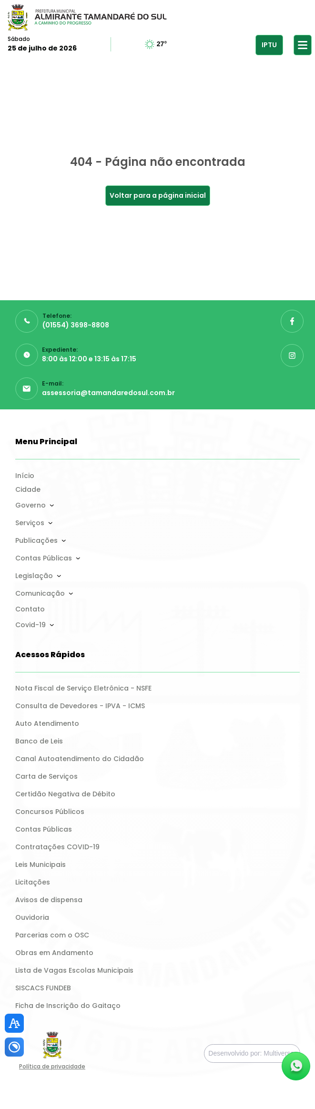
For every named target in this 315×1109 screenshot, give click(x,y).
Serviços (29, 523)
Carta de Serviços (46, 776)
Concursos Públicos (49, 811)
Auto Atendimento (47, 723)
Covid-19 (30, 625)
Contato (30, 609)
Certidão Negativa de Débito (65, 794)
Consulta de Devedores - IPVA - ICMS (80, 706)
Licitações (32, 882)
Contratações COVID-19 (57, 847)
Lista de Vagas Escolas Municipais (74, 970)
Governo (30, 505)
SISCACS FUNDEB (43, 988)
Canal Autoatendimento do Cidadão (79, 758)
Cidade (28, 489)
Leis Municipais (40, 864)
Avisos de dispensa (48, 900)
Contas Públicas (43, 558)
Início (24, 475)
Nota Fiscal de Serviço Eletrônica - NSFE (83, 688)
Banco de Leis (39, 741)
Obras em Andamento (54, 952)
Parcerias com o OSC (52, 935)
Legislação (34, 575)
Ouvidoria (32, 917)
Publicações (36, 540)
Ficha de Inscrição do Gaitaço (68, 1005)
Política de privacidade (52, 1066)
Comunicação (40, 593)
